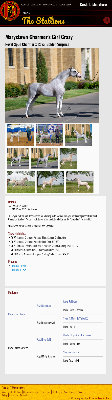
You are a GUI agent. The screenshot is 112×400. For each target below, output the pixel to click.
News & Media (69, 392)
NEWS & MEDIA (65, 5)
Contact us (13, 395)
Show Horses (45, 392)
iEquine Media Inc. (99, 398)
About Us (5, 392)
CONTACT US (36, 5)
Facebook (23, 395)
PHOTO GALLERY (50, 5)
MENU (29, 12)
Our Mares (27, 392)
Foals (36, 392)
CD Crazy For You (18, 266)
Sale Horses (57, 392)
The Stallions (16, 392)
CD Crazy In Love (18, 270)
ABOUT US (25, 5)
